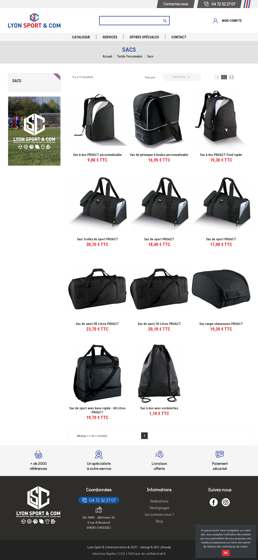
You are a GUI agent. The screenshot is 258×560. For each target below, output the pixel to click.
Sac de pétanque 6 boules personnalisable (159, 155)
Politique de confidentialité (146, 553)
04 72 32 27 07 (99, 500)
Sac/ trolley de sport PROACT (97, 239)
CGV (122, 553)
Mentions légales (104, 553)
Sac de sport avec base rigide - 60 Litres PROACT (97, 410)
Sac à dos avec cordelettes (159, 408)
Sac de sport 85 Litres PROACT (97, 324)
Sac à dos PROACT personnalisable (97, 155)
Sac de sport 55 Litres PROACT (159, 324)
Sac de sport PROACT (159, 239)
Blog (159, 521)
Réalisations (159, 501)
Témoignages (159, 507)
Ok (225, 552)
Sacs (16, 80)
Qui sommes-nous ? (159, 514)
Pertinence (182, 77)
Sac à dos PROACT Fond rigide (221, 155)
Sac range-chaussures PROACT (221, 324)
